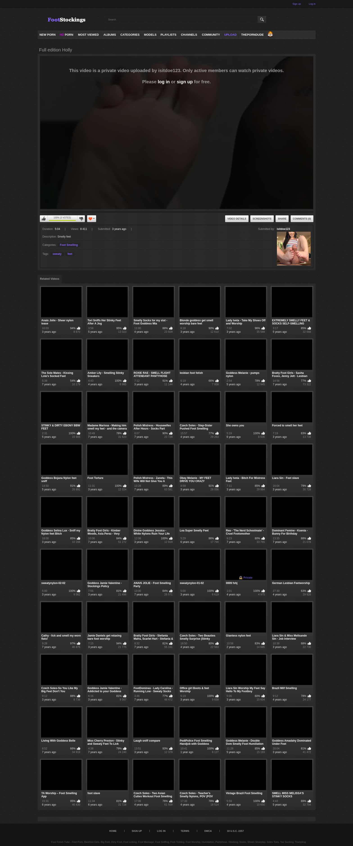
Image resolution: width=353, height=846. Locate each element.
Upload (230, 34)
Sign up (296, 3)
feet (70, 254)
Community (211, 34)
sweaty (57, 254)
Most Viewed (88, 34)
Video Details (236, 218)
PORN (66, 34)
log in (164, 81)
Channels (189, 34)
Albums (110, 34)
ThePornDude (252, 34)
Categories (130, 34)
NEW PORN (47, 34)
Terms (185, 831)
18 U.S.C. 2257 (235, 831)
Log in (312, 3)
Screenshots (262, 218)
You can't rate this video (44, 218)
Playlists (168, 34)
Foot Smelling (69, 245)
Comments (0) (302, 218)
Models (150, 34)
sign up (185, 81)
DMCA (208, 831)
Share (282, 218)
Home (113, 831)
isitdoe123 (283, 229)
